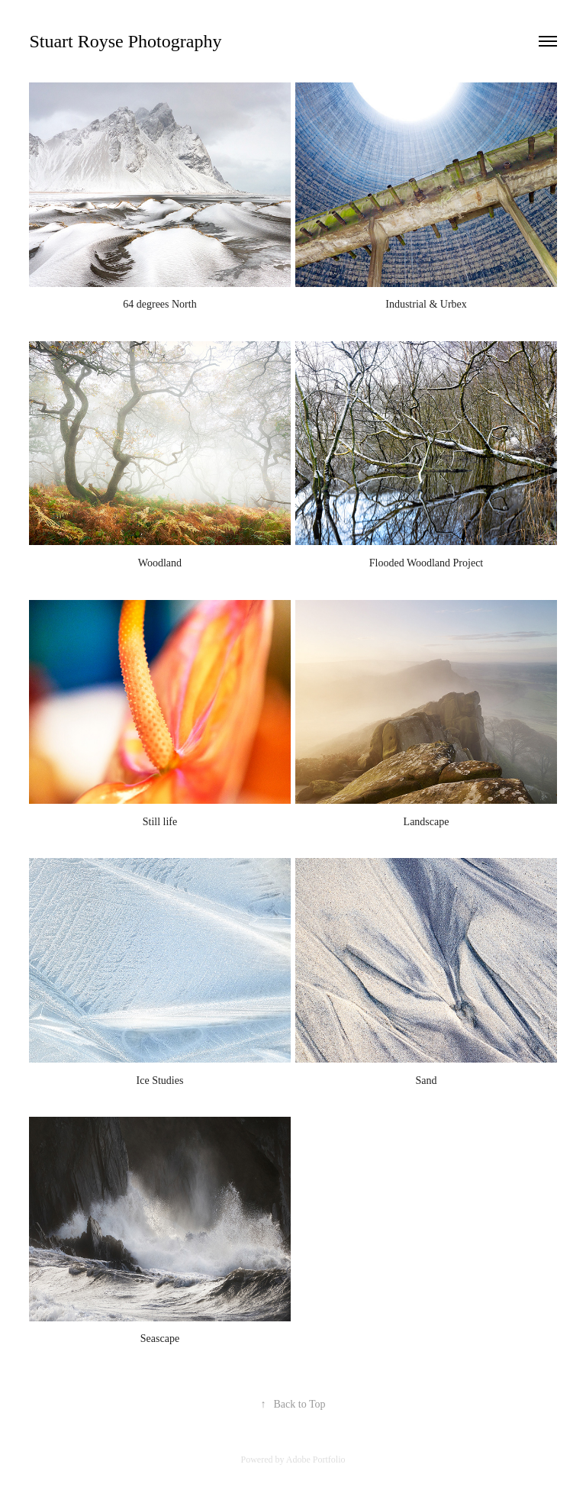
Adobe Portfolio (316, 1459)
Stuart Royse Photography (125, 41)
